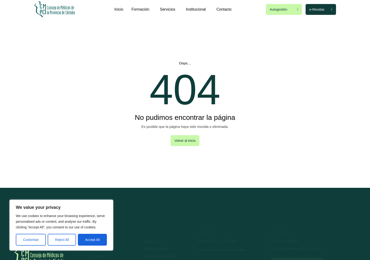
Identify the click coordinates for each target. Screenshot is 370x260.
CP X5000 (229, 241)
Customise (31, 240)
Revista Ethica (155, 249)
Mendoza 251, (209, 241)
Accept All (92, 240)
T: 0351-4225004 (284, 241)
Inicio (118, 9)
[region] (61, 225)
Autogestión (100, 241)
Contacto (223, 9)
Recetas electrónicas (160, 256)
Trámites (97, 249)
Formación (141, 9)
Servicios (169, 9)
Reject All (62, 240)
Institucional (197, 9)
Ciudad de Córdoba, (214, 250)
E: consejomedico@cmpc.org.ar (296, 249)
